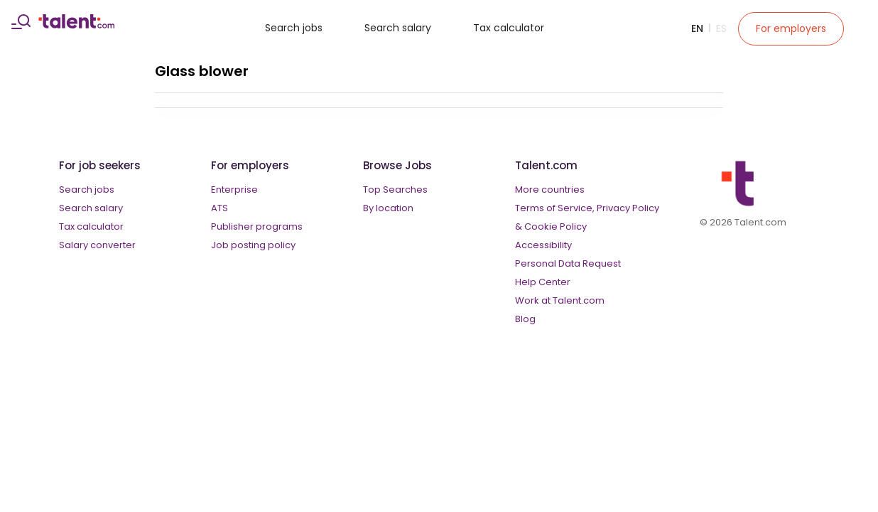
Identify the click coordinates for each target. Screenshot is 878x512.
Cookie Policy (555, 226)
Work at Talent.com (560, 300)
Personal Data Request (568, 263)
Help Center (542, 282)
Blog (525, 319)
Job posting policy (253, 245)
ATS (219, 208)
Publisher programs (257, 226)
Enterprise (234, 189)
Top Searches (395, 189)
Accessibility (543, 245)
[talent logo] (76, 25)
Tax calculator (508, 28)
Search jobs (294, 28)
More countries (550, 189)
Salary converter (97, 245)
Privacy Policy (628, 208)
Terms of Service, (555, 208)
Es (721, 28)
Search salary (397, 28)
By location (388, 208)
